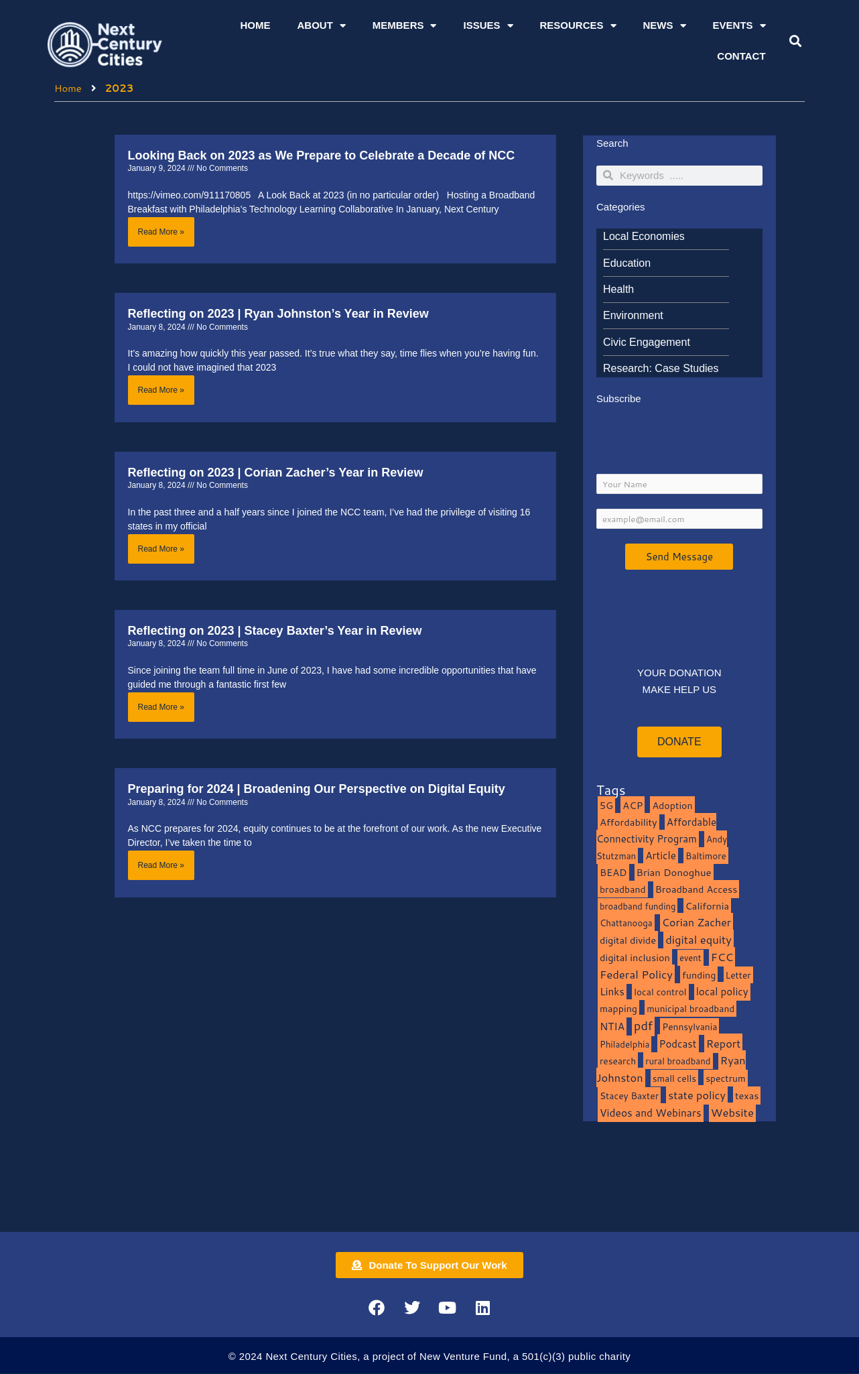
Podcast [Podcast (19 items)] (678, 1044)
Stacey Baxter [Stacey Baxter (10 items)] (629, 1096)
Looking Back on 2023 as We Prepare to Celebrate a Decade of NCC (321, 155)
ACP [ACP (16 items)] (632, 807)
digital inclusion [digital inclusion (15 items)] (635, 958)
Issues (488, 26)
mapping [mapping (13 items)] (618, 1010)
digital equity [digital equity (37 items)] (698, 940)
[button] (795, 41)
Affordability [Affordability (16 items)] (628, 823)
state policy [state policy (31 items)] (697, 1095)
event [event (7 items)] (690, 958)
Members (405, 26)
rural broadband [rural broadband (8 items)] (677, 1062)
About (321, 26)
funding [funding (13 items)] (699, 976)
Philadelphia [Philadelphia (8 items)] (624, 1044)
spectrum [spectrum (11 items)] (726, 1079)
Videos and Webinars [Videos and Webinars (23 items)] (651, 1113)
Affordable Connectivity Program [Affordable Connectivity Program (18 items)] (656, 831)
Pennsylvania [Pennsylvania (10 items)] (689, 1027)
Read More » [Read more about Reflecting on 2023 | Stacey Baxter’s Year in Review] (161, 707)
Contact (741, 56)
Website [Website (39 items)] (732, 1113)
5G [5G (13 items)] (606, 807)
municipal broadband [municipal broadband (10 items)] (690, 1009)
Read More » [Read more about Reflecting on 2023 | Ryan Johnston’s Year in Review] (161, 390)
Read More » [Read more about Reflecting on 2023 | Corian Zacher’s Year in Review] (161, 549)
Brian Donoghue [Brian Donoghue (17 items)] (674, 874)
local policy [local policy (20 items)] (722, 992)
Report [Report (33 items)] (723, 1044)
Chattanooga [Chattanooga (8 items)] (626, 924)
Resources (578, 26)
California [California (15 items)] (707, 906)
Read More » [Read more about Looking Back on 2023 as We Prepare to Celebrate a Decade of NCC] (161, 231)
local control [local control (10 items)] (660, 993)
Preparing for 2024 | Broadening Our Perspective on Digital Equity (316, 789)
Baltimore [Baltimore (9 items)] (705, 857)
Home (255, 25)
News (664, 26)
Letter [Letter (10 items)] (738, 975)
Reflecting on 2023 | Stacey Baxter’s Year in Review (275, 630)
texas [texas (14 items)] (746, 1096)
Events (739, 26)
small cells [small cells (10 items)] (674, 1079)
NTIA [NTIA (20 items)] (612, 1026)
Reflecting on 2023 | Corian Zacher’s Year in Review (275, 472)
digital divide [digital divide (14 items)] (628, 941)
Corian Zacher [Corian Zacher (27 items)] (696, 923)
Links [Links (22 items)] (612, 992)
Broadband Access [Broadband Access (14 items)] (696, 890)
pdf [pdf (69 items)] (643, 1026)
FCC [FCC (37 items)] (722, 957)
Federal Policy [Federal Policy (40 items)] (636, 975)
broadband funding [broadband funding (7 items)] (637, 907)
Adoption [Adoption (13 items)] (672, 807)
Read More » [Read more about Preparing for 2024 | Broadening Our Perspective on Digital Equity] (161, 866)
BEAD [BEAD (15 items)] (613, 874)
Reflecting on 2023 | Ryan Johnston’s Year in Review (278, 313)
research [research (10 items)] (618, 1062)
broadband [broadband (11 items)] (623, 889)
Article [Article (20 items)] (660, 856)
